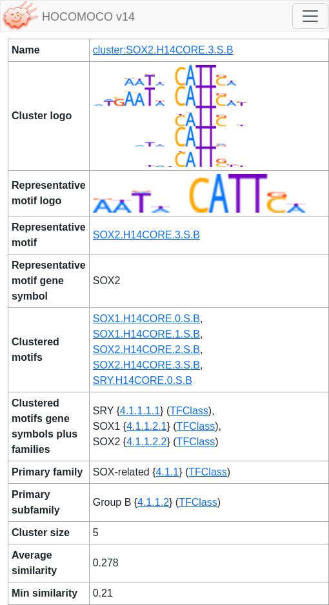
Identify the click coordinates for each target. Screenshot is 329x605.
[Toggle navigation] (310, 16)
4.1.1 (167, 471)
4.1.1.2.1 (146, 426)
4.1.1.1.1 (140, 410)
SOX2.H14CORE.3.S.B (146, 234)
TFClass (189, 410)
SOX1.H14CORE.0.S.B (146, 318)
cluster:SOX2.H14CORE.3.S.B (163, 49)
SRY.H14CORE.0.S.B (142, 380)
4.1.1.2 (153, 502)
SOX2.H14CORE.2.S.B (146, 349)
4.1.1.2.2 (146, 441)
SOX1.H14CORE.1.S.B (146, 334)
